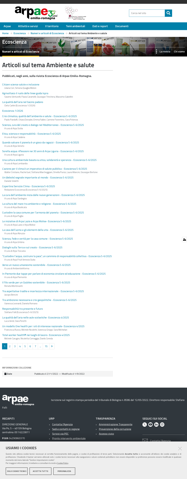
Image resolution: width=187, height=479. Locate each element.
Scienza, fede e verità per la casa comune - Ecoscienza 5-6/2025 (37, 239)
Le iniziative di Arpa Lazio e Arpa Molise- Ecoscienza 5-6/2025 (36, 221)
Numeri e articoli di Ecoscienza (47, 33)
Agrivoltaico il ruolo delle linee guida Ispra (25, 93)
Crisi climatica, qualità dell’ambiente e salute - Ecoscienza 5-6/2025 (39, 116)
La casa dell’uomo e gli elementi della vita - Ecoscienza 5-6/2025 (38, 230)
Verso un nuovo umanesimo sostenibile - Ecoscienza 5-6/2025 (36, 265)
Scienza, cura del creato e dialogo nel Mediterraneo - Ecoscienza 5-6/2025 (43, 125)
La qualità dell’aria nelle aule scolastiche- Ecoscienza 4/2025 (35, 317)
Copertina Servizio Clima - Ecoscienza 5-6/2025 (28, 186)
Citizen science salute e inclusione (20, 84)
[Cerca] (174, 13)
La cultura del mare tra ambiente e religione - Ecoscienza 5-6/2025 (39, 204)
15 (46, 346)
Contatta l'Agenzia (62, 424)
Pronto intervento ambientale (69, 438)
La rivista (165, 51)
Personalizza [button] (64, 471)
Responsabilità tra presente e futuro (22, 309)
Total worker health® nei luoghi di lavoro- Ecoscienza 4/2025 (36, 335)
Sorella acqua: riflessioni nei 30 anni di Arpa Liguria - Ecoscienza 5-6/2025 (43, 151)
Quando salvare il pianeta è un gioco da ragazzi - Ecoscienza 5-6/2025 (40, 142)
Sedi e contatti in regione (66, 429)
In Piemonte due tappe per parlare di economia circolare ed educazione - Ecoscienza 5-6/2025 (54, 274)
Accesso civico (106, 434)
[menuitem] (7, 26)
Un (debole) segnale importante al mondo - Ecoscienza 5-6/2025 (38, 177)
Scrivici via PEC (60, 434)
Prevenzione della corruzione (115, 429)
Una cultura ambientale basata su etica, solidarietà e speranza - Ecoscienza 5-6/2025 (49, 160)
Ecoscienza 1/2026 (12, 111)
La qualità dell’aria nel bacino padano (22, 102)
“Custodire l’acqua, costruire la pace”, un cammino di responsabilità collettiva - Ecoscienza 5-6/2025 (57, 256)
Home (5, 33)
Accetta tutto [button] (40, 471)
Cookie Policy (62, 463)
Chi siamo (179, 51)
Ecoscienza (20, 33)
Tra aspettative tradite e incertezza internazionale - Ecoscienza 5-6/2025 (43, 291)
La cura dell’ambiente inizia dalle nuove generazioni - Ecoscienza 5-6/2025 (43, 195)
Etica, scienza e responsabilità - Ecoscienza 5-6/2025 (31, 134)
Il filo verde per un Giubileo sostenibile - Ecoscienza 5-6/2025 (36, 282)
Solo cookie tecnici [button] (16, 471)
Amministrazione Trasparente (115, 424)
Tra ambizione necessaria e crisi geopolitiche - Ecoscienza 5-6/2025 (39, 300)
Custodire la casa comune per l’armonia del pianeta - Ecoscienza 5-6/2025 (43, 212)
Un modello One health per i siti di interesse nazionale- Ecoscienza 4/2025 (43, 326)
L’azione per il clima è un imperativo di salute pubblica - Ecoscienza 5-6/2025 (44, 169)
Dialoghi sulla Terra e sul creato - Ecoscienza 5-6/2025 (32, 247)
